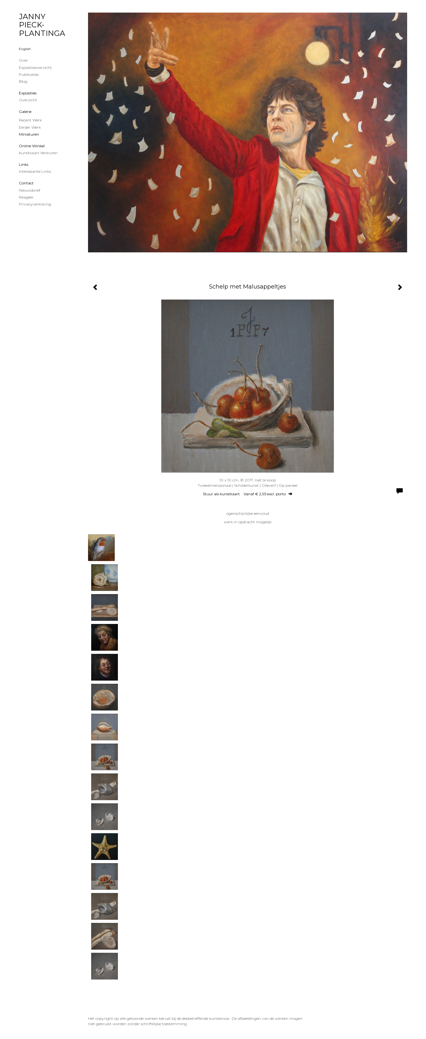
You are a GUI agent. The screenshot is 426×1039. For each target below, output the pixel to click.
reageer (26, 197)
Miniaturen (29, 134)
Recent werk (30, 120)
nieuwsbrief (29, 190)
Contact (26, 183)
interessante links (35, 171)
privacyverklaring (35, 204)
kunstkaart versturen (38, 152)
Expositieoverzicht (35, 67)
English (25, 49)
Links (23, 164)
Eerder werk (30, 127)
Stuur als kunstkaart (247, 493)
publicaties (29, 74)
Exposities (27, 93)
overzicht (28, 100)
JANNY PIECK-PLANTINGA (42, 25)
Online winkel (32, 145)
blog (23, 81)
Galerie (25, 111)
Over (23, 60)
